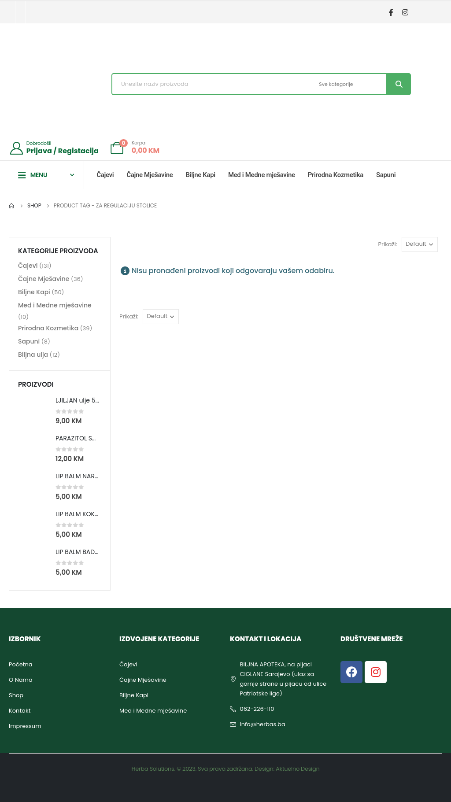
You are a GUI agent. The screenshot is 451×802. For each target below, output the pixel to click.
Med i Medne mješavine (261, 175)
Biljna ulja (33, 355)
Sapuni (386, 175)
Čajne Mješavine (149, 175)
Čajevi (105, 175)
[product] (33, 410)
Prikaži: (387, 244)
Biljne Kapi (200, 175)
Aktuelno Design (297, 769)
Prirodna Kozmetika (335, 175)
